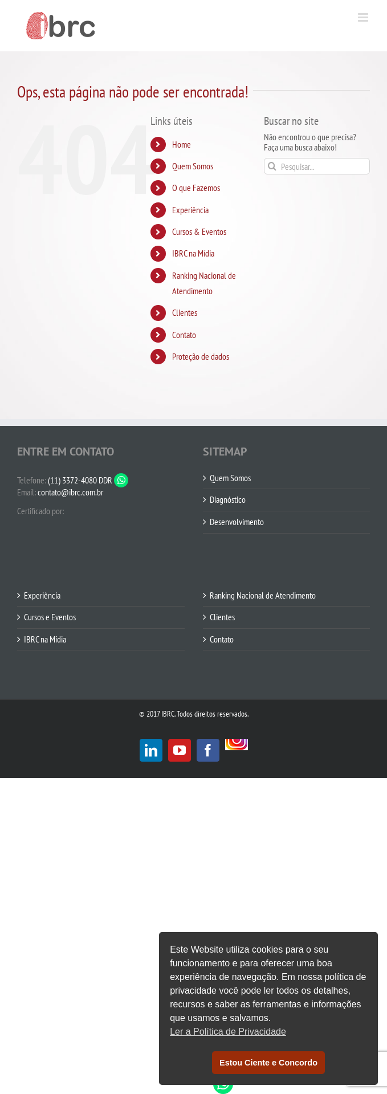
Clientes (184, 312)
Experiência (190, 209)
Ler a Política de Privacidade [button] (228, 1031)
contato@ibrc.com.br (70, 492)
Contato (184, 334)
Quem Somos (192, 166)
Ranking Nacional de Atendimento (263, 596)
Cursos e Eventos (50, 617)
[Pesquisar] (272, 166)
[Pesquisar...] (317, 166)
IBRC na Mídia (193, 253)
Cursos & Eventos (199, 231)
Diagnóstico (228, 500)
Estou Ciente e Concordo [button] (268, 1062)
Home (181, 144)
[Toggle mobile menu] (364, 17)
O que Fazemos (196, 187)
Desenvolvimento (237, 522)
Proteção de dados (200, 356)
